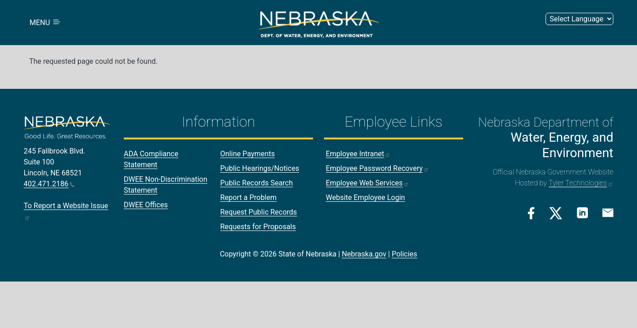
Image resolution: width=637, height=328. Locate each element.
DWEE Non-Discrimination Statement (165, 185)
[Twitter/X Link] (555, 213)
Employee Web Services (367, 183)
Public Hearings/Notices (259, 168)
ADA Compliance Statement (151, 159)
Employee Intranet (358, 153)
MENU (45, 22)
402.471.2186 (49, 183)
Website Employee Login (365, 197)
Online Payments (247, 153)
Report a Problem (248, 197)
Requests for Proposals (258, 226)
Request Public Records (258, 212)
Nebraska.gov (364, 254)
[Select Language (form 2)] (579, 19)
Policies (404, 254)
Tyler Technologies (581, 183)
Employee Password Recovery (377, 168)
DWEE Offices (146, 204)
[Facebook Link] (531, 213)
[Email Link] (607, 212)
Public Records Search (256, 183)
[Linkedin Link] (582, 212)
